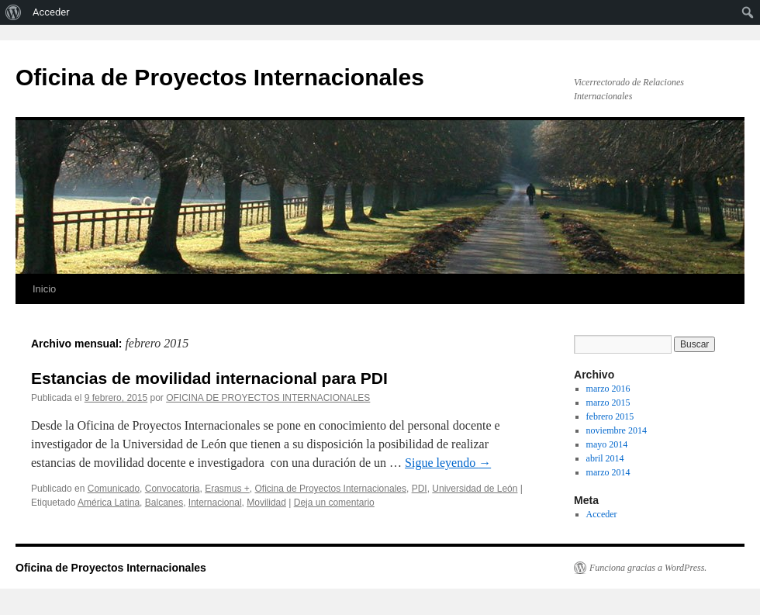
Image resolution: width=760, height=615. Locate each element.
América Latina (109, 502)
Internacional (215, 502)
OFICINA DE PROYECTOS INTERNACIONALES (268, 397)
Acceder (601, 514)
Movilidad (266, 502)
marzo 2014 (608, 472)
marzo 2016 (608, 388)
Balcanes (164, 502)
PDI (419, 488)
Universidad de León (474, 488)
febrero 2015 (610, 416)
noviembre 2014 (616, 430)
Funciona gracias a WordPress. (647, 567)
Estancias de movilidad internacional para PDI (209, 378)
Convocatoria (172, 488)
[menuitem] (13, 12)
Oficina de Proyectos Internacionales (220, 77)
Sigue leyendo (448, 462)
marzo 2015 (608, 402)
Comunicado (114, 488)
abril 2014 (605, 458)
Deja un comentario (334, 502)
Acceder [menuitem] (51, 12)
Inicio (44, 289)
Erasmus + (227, 488)
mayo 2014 (607, 444)
